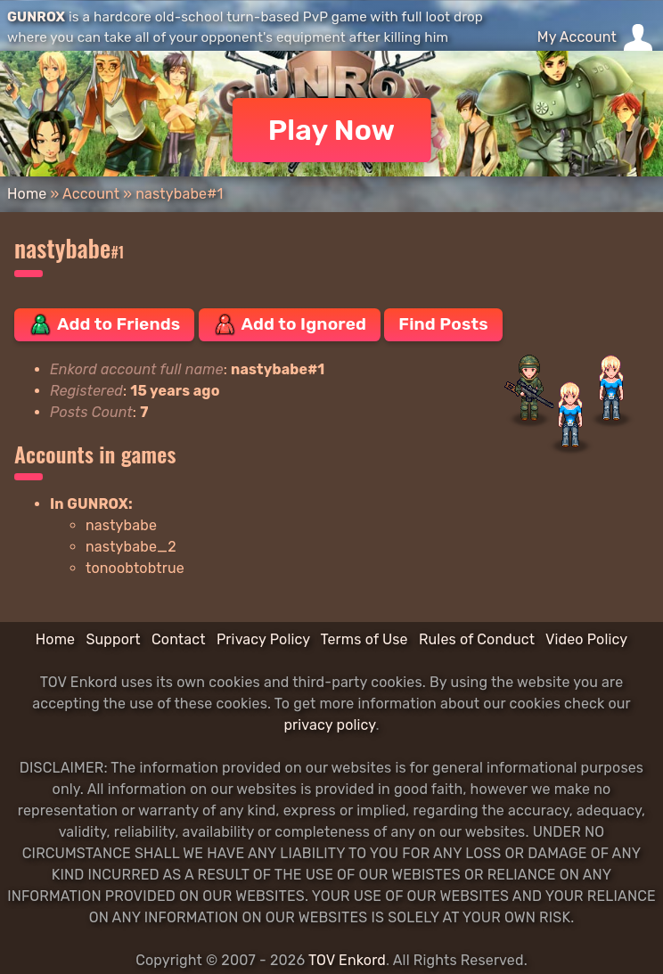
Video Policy (586, 639)
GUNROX (36, 17)
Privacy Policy (263, 639)
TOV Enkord (347, 960)
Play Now (332, 130)
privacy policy (329, 724)
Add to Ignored (290, 324)
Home (26, 193)
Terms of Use (364, 639)
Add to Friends (104, 324)
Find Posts (442, 324)
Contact (178, 639)
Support (113, 639)
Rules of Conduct (477, 639)
